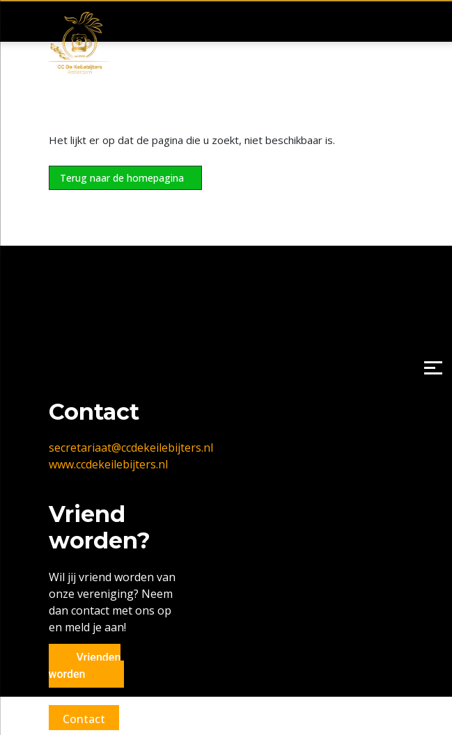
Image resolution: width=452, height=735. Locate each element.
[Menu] (433, 368)
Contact (84, 719)
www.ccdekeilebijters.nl (108, 464)
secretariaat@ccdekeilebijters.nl (131, 447)
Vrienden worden (85, 666)
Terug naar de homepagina (122, 177)
